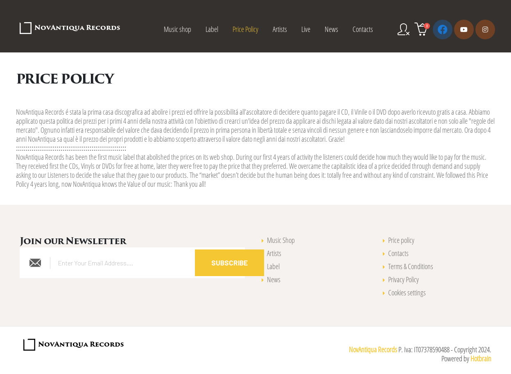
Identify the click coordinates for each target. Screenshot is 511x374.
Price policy (401, 240)
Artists (280, 29)
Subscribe (229, 262)
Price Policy (245, 29)
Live (305, 29)
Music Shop (281, 240)
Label (212, 29)
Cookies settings (407, 292)
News (331, 29)
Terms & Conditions (410, 266)
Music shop (177, 29)
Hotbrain (480, 358)
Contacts (363, 29)
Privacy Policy (403, 279)
